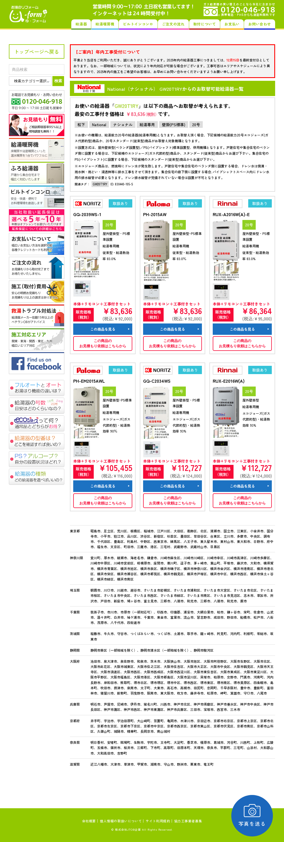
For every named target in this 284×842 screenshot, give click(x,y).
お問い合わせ (259, 24)
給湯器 (81, 24)
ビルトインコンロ (138, 24)
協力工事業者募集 (188, 820)
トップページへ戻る (36, 51)
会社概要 (89, 820)
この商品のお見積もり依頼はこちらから (102, 343)
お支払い (232, 24)
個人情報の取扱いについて (121, 820)
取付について (204, 24)
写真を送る (252, 815)
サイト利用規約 (158, 820)
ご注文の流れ (173, 24)
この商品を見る (102, 329)
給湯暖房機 (104, 24)
